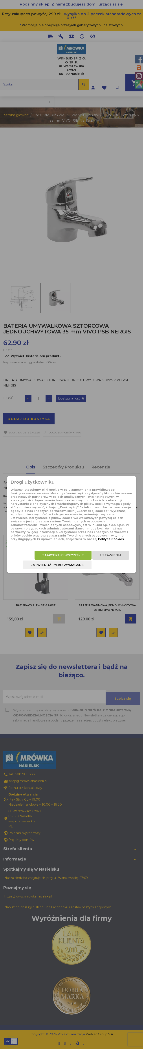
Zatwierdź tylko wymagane (57, 565)
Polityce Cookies (111, 539)
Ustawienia (110, 555)
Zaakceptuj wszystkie (63, 555)
